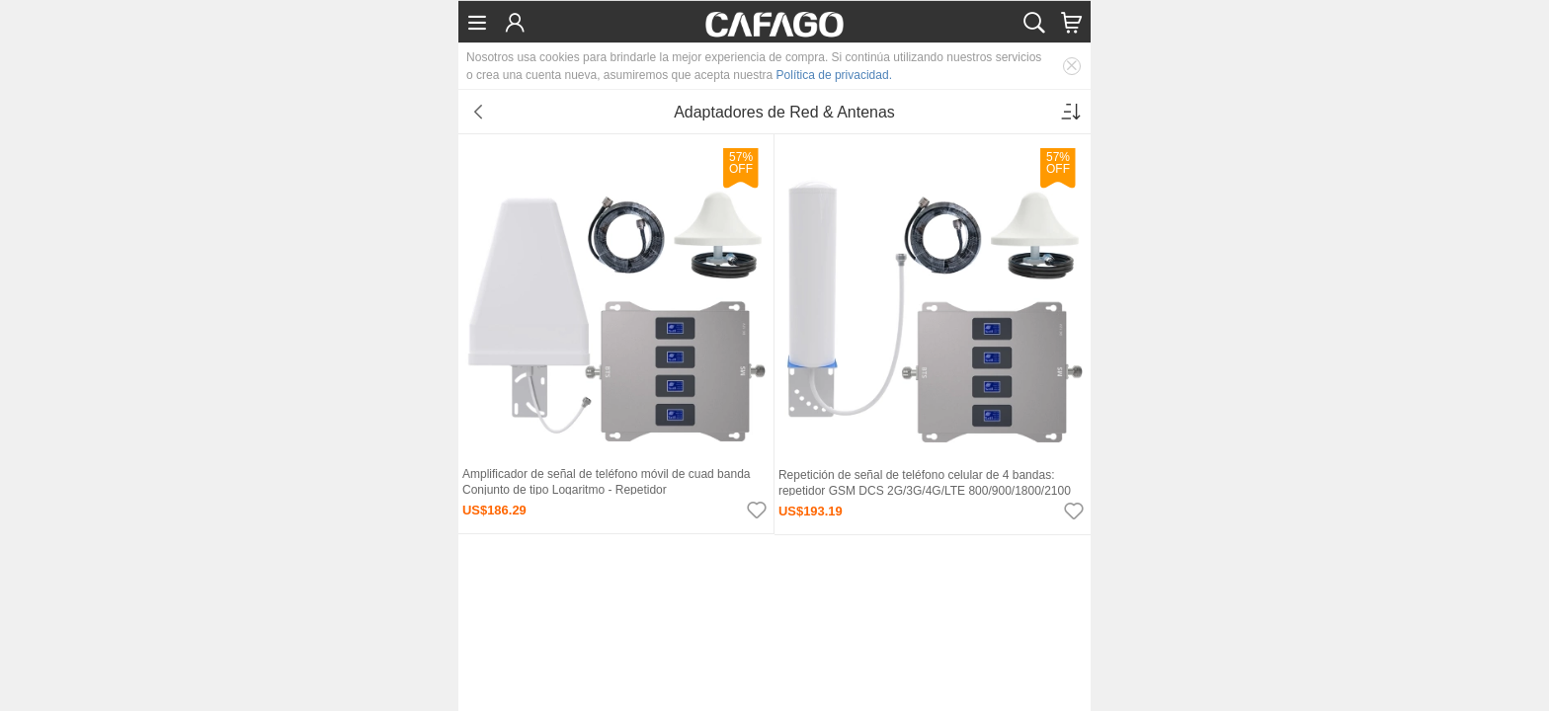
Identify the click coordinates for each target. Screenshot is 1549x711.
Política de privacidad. (834, 75)
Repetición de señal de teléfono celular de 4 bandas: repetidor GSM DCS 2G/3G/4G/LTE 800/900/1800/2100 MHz (924, 491)
